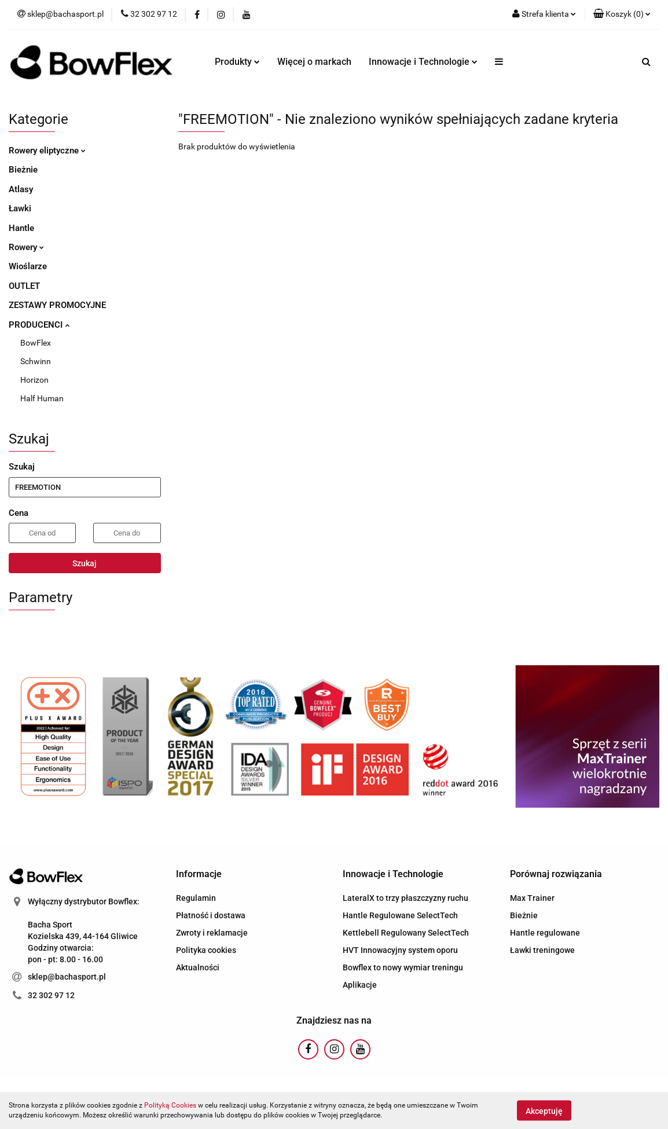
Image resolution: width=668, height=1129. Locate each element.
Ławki (20, 208)
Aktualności (197, 967)
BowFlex (35, 342)
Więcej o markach (314, 61)
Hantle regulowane (545, 932)
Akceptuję (544, 1110)
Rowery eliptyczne (47, 150)
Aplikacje (360, 984)
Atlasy (21, 189)
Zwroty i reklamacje (212, 932)
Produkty (237, 61)
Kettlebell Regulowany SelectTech (406, 932)
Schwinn (35, 361)
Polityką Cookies (170, 1105)
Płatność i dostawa (210, 915)
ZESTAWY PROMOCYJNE (57, 305)
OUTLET (24, 286)
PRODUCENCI (39, 325)
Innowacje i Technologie (423, 61)
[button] (622, 14)
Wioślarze (28, 266)
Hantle (21, 228)
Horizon (34, 379)
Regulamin (196, 898)
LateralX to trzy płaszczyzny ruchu (405, 898)
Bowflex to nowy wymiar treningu (403, 967)
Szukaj (84, 563)
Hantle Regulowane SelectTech (400, 915)
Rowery (26, 247)
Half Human (42, 398)
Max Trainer (532, 898)
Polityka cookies (206, 950)
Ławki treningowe (542, 950)
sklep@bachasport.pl (67, 976)
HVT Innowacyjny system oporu (400, 950)
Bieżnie (23, 169)
